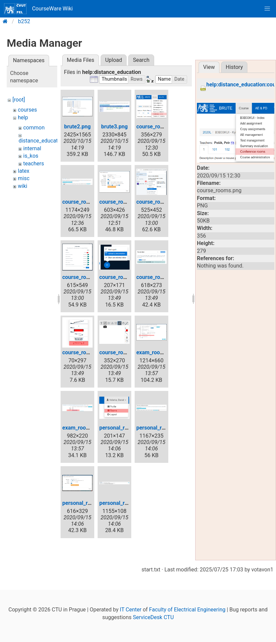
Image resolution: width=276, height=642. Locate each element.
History (234, 67)
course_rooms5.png (86, 277)
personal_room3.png (87, 503)
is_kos (30, 156)
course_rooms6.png (123, 277)
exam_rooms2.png (84, 428)
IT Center (130, 609)
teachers (33, 163)
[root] (18, 99)
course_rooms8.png (86, 352)
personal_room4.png (124, 503)
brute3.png (114, 126)
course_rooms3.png (123, 202)
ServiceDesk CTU (153, 617)
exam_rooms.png (157, 352)
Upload (113, 60)
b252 (24, 21)
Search (141, 60)
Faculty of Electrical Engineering (187, 609)
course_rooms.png (158, 126)
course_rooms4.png (160, 202)
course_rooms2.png (86, 202)
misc (24, 178)
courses (27, 110)
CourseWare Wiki (38, 8)
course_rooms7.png (160, 277)
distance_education (42, 140)
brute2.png (77, 126)
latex (23, 171)
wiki (22, 186)
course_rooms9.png (123, 352)
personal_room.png (122, 428)
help (23, 117)
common (34, 127)
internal (32, 148)
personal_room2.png (161, 428)
